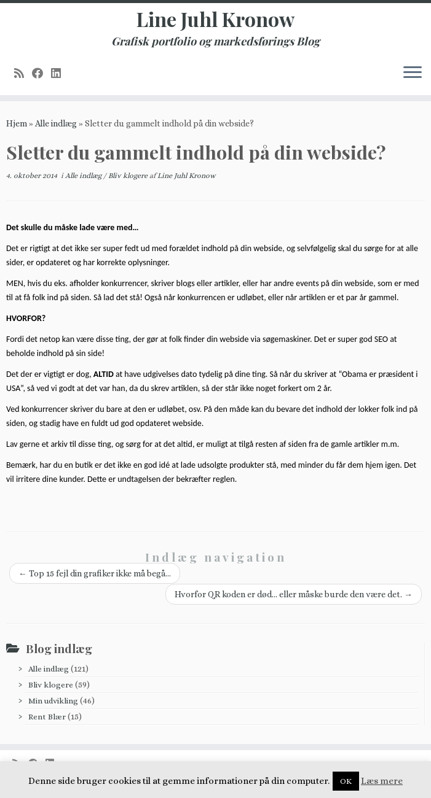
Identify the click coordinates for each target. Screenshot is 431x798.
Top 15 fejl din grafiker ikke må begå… (94, 573)
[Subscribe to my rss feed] (23, 73)
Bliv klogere (128, 175)
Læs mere (382, 780)
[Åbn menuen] (412, 73)
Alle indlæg (56, 123)
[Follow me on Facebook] (41, 73)
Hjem (16, 123)
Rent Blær (47, 716)
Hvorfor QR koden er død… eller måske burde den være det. (294, 594)
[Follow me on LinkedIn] (60, 73)
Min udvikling (53, 700)
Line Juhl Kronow (215, 19)
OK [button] (346, 781)
